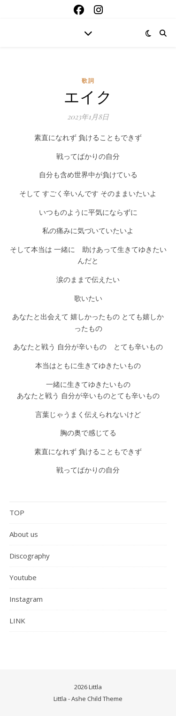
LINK (17, 620)
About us (23, 534)
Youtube (23, 577)
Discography (29, 555)
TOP (16, 512)
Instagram (26, 599)
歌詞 (88, 81)
